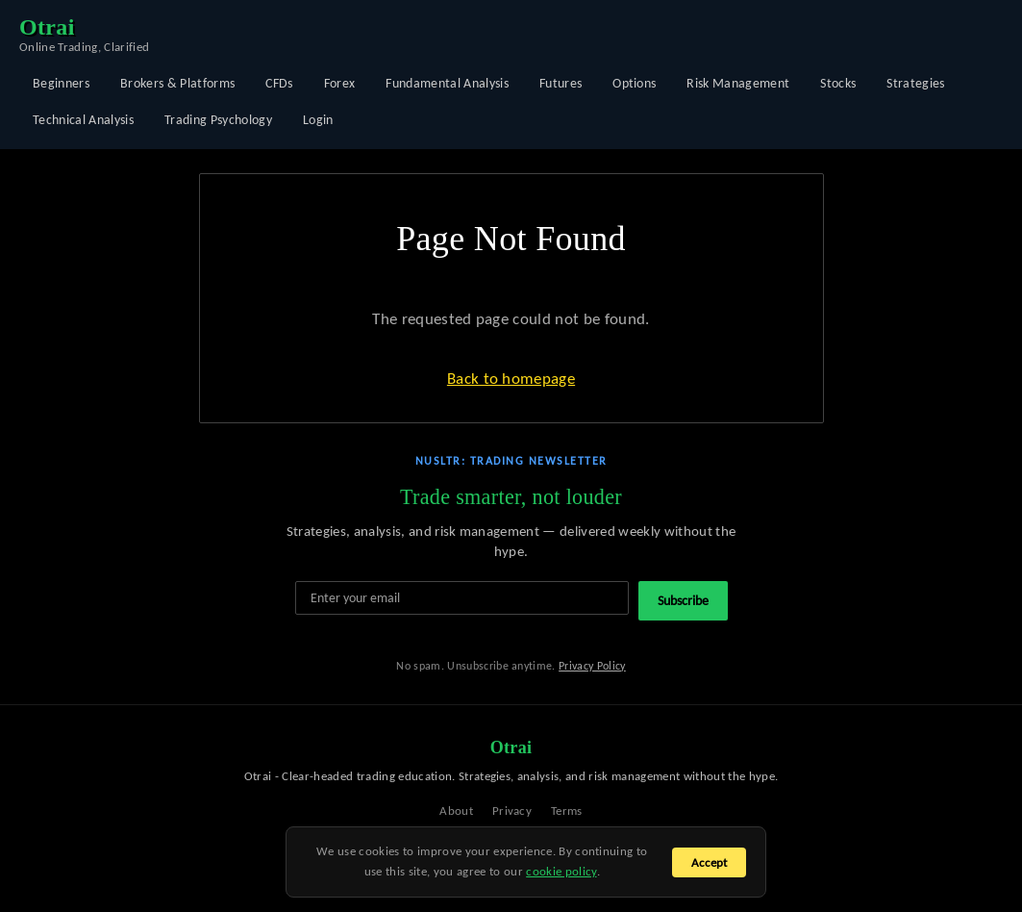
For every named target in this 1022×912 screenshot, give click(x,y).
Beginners (61, 83)
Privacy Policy (592, 665)
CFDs (278, 83)
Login (318, 120)
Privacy (512, 810)
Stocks (838, 83)
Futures (560, 83)
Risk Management (737, 83)
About (456, 810)
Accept (709, 862)
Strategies (915, 83)
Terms (567, 810)
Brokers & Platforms (177, 83)
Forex (340, 83)
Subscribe (683, 601)
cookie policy (561, 871)
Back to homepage (511, 378)
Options (634, 83)
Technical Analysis (83, 120)
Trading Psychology (218, 120)
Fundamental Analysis (447, 83)
